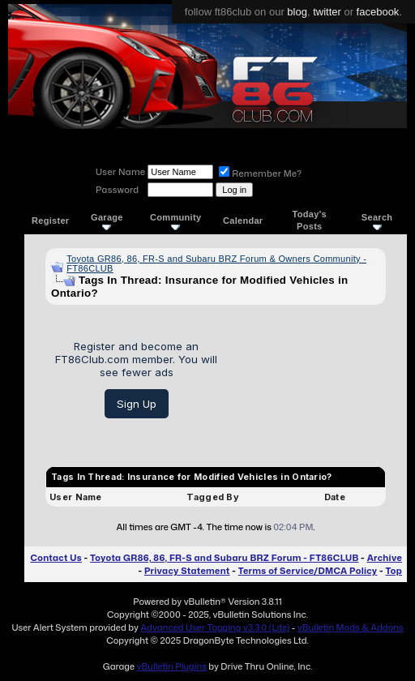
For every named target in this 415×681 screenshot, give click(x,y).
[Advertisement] (308, 379)
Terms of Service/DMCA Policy (308, 570)
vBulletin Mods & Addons (350, 627)
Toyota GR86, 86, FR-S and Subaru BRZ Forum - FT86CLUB (224, 557)
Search (377, 220)
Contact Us (55, 557)
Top (394, 570)
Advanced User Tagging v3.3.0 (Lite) (214, 627)
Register (50, 220)
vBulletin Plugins (171, 666)
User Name (120, 171)
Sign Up (136, 403)
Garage (107, 220)
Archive (384, 557)
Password (117, 189)
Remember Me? (260, 173)
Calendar (243, 220)
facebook (378, 12)
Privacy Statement (187, 570)
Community (175, 220)
